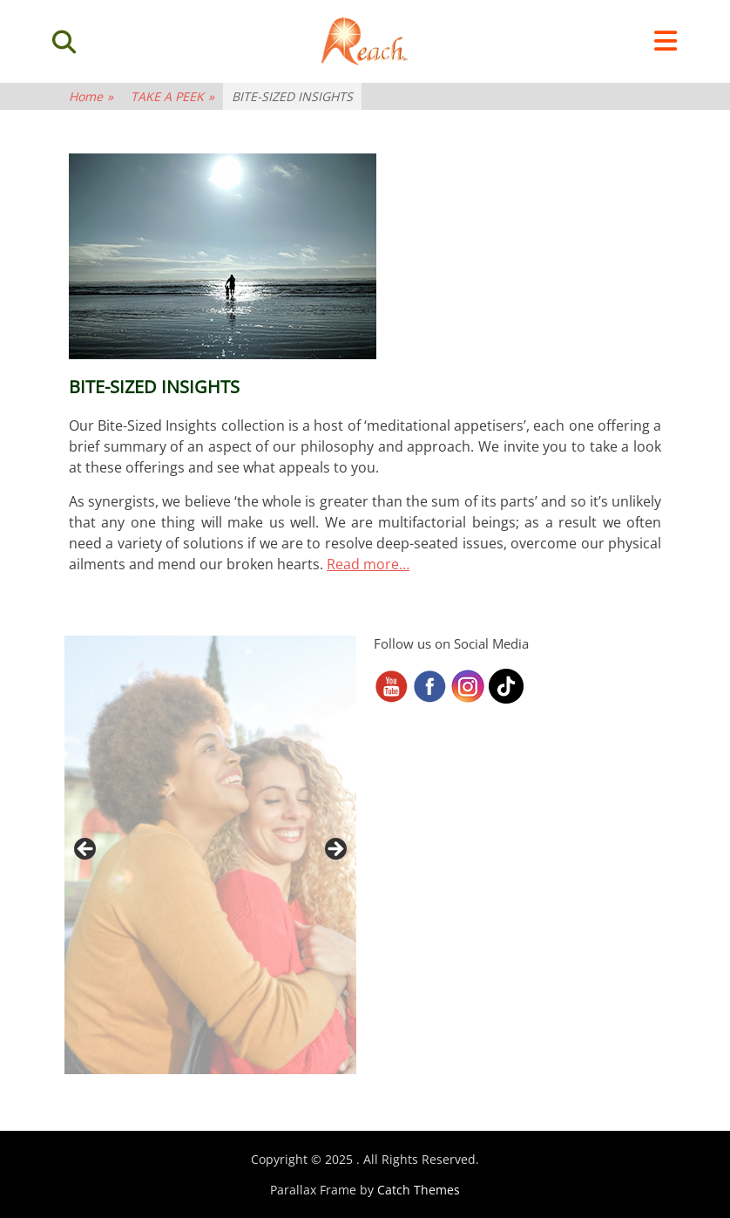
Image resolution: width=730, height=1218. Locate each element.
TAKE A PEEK (172, 96)
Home (91, 96)
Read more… (368, 564)
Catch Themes (418, 1189)
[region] (210, 855)
